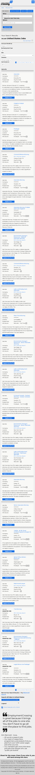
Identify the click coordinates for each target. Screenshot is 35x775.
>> (32, 62)
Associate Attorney (19, 180)
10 (30, 62)
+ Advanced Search (6, 29)
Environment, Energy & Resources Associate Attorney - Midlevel (22, 638)
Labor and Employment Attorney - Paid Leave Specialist (20, 453)
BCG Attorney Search (19, 156)
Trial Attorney (18, 609)
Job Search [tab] (5, 11)
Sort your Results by (6, 43)
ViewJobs (3, 57)
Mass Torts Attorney (19, 315)
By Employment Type (7, 48)
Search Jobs (7, 27)
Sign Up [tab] (24, 11)
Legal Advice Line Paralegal (21, 664)
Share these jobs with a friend (12, 707)
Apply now (8, 97)
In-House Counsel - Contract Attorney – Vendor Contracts (22, 396)
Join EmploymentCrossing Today (10, 699)
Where (5, 20)
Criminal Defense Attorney (21, 154)
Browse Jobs (9, 7)
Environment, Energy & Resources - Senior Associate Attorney (22, 342)
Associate (16, 74)
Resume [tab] (30, 11)
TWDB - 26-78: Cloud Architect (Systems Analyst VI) (22, 531)
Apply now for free (8, 174)
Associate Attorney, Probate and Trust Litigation (22, 208)
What (4, 13)
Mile (2, 52)
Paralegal (16, 129)
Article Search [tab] (15, 11)
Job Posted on (5, 62)
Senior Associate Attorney (21, 505)
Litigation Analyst (19, 103)
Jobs (2, 7)
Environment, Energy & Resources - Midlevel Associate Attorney (20, 237)
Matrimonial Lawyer (19, 583)
